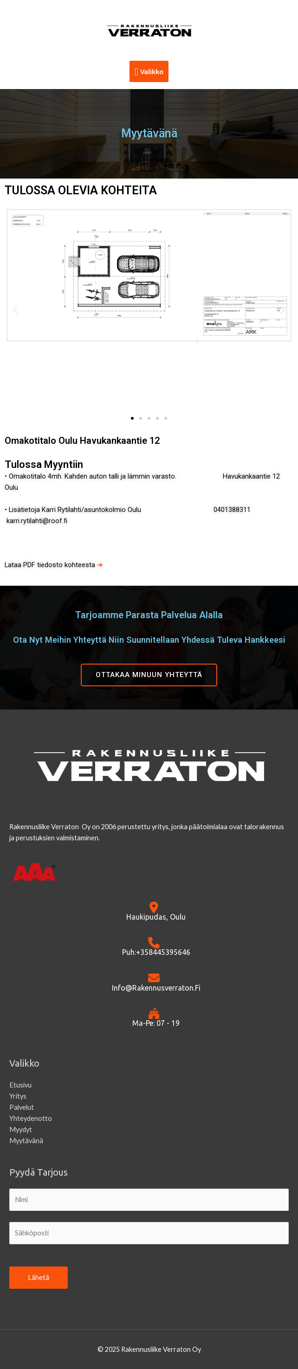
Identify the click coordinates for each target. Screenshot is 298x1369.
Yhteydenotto (30, 1118)
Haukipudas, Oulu (156, 917)
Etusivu (20, 1085)
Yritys (17, 1096)
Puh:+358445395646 (156, 952)
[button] (15, 309)
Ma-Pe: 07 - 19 (156, 1023)
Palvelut (21, 1107)
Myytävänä (26, 1141)
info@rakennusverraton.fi (156, 988)
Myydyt (20, 1129)
